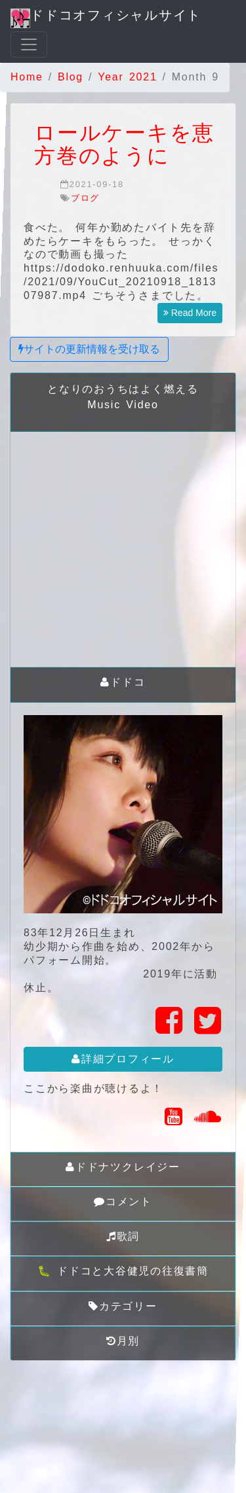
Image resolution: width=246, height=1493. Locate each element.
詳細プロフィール (123, 1058)
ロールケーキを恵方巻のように (124, 144)
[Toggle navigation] (28, 44)
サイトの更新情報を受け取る (89, 349)
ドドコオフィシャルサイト (105, 18)
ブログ (85, 198)
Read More (189, 312)
